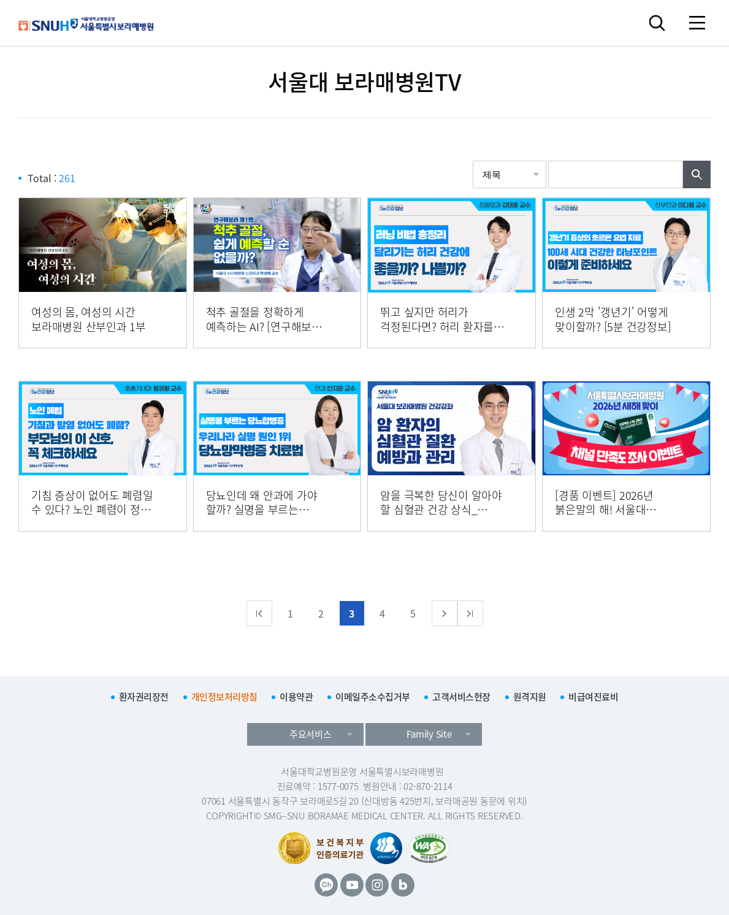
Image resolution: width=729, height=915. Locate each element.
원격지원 (529, 696)
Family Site (428, 734)
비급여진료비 (593, 696)
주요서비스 (310, 734)
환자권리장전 (144, 696)
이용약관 (296, 696)
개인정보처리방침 (224, 696)
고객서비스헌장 (461, 696)
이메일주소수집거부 (372, 696)
